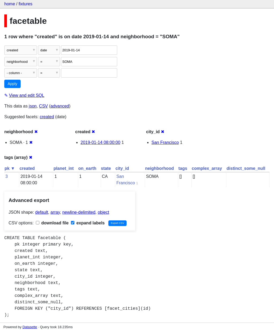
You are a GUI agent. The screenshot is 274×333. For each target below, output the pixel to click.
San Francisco (165, 142)
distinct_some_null (246, 168)
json (33, 106)
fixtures (25, 4)
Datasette (29, 327)
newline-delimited (79, 212)
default (41, 212)
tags (182, 168)
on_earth (87, 168)
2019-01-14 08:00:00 (100, 142)
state (106, 168)
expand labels (88, 223)
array (55, 212)
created (47, 116)
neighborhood (159, 168)
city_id (122, 168)
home (9, 4)
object (103, 212)
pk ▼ (10, 168)
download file (52, 223)
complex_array (207, 168)
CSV (43, 106)
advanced (60, 106)
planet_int (64, 168)
